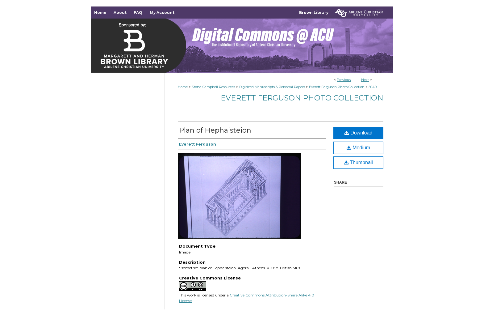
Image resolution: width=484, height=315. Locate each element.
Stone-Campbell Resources (213, 87)
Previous (344, 80)
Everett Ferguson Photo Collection (337, 87)
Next (365, 80)
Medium (358, 147)
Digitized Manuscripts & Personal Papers (272, 87)
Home (183, 87)
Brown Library (313, 12)
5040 (373, 87)
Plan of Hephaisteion (215, 130)
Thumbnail (358, 162)
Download (358, 132)
